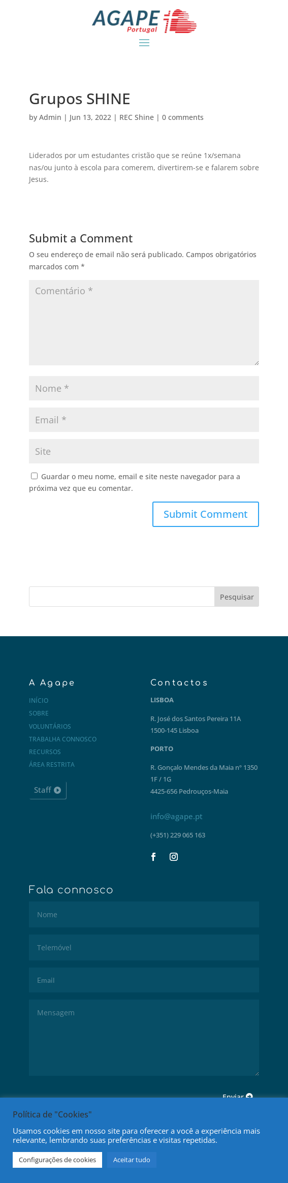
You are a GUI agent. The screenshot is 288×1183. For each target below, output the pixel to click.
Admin (50, 117)
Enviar (233, 1097)
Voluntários (50, 726)
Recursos (45, 752)
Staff (42, 790)
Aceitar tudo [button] (131, 1159)
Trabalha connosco (63, 739)
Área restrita (52, 764)
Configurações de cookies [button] (57, 1159)
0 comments (183, 117)
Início (38, 700)
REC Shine (136, 117)
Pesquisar (237, 597)
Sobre (39, 713)
